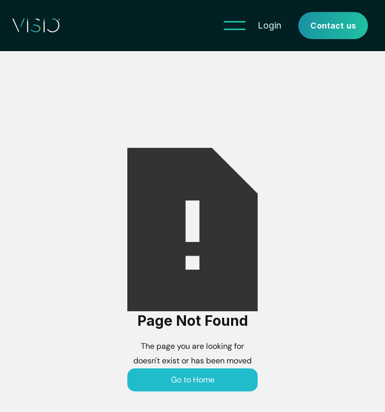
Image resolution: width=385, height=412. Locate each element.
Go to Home (193, 379)
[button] (235, 25)
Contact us (333, 26)
